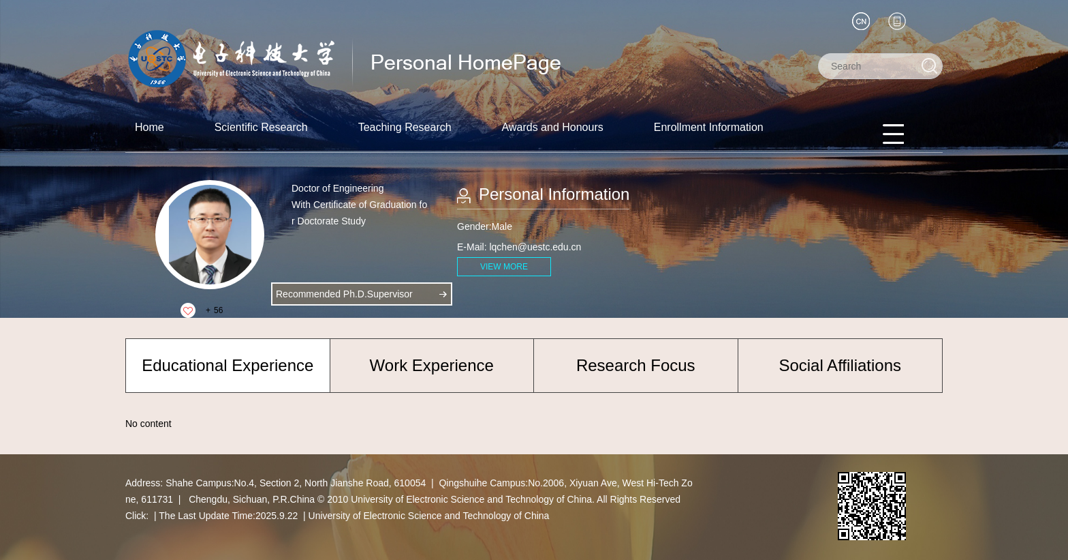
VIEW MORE (504, 266)
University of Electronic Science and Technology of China (429, 515)
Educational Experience (227, 365)
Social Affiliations (840, 365)
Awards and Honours (552, 127)
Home (149, 127)
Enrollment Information (709, 127)
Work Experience (432, 365)
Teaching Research (405, 127)
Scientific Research (261, 127)
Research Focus (635, 365)
